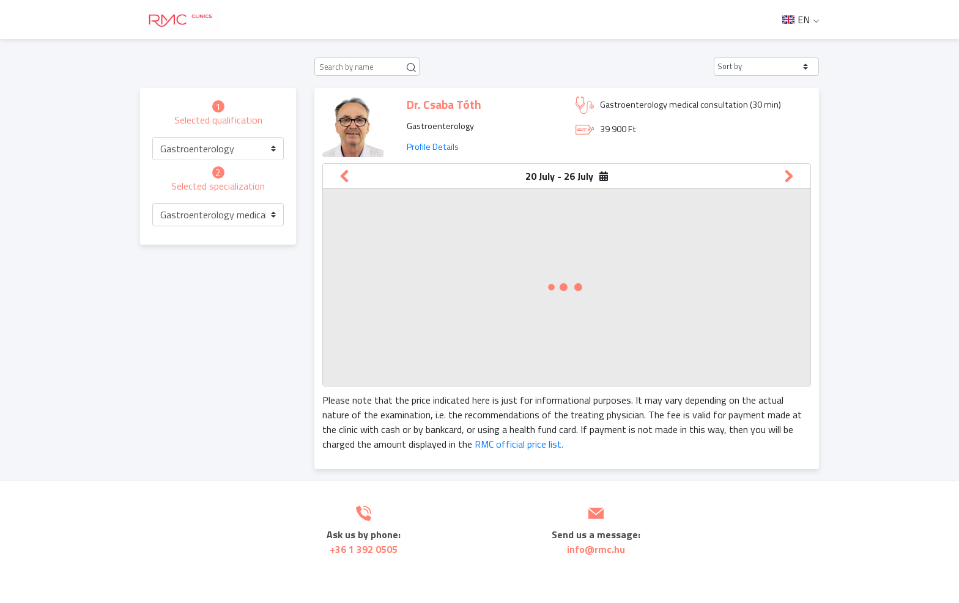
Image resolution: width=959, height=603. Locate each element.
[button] (766, 66)
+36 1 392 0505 (364, 549)
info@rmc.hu (596, 549)
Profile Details (433, 147)
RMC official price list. (519, 444)
